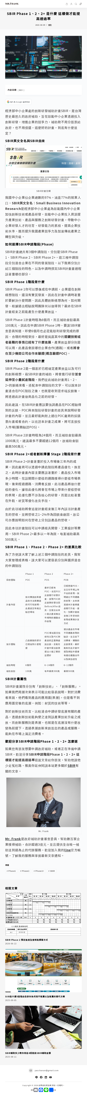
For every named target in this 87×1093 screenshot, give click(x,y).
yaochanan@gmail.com (47, 1070)
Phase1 (11, 871)
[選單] (80, 4)
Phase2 (24, 871)
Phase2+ (39, 871)
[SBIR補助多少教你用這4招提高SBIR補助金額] (43, 1027)
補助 (50, 25)
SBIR (71, 765)
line (67, 850)
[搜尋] (76, 4)
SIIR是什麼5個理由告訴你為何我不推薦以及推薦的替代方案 (35, 996)
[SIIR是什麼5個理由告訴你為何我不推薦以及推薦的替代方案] (43, 970)
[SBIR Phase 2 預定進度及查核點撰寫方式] (43, 914)
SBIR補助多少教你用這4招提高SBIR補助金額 (28, 1053)
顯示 (21, 90)
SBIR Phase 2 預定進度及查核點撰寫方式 (26, 939)
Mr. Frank (13, 838)
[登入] (71, 4)
